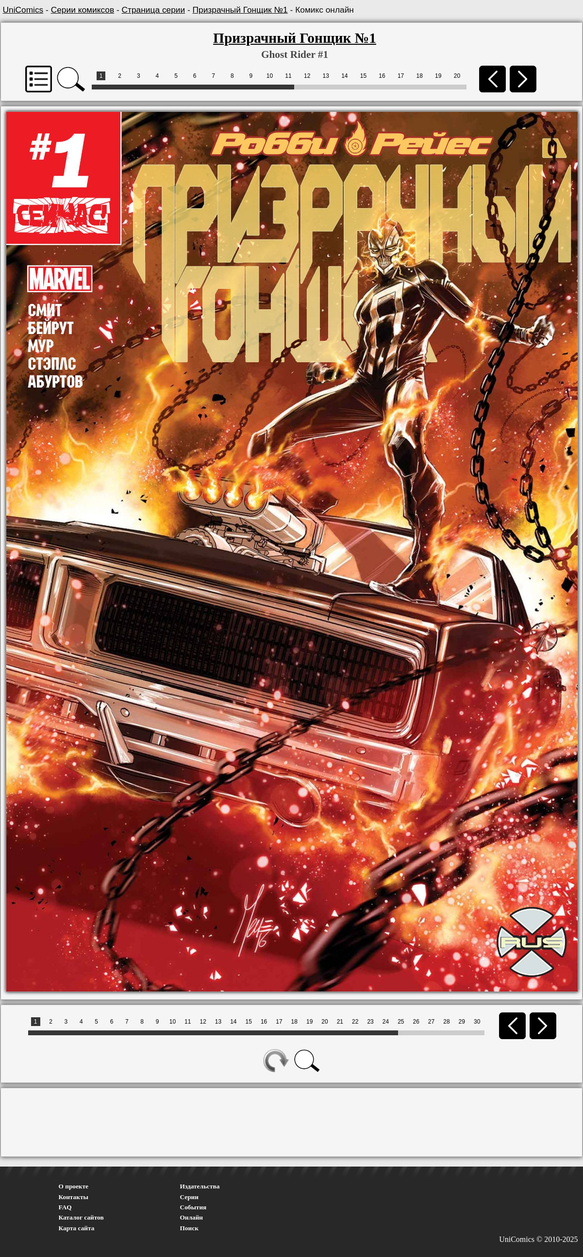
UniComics (23, 10)
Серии (189, 1197)
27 (431, 1021)
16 (382, 75)
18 (419, 75)
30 (477, 1021)
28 (446, 1021)
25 (401, 1021)
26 (416, 1021)
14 (344, 75)
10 (270, 75)
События (193, 1207)
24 (386, 1021)
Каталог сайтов (81, 1217)
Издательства (200, 1186)
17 (401, 75)
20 (457, 75)
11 (288, 75)
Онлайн (191, 1217)
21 (340, 1021)
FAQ (65, 1207)
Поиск (189, 1228)
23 (370, 1021)
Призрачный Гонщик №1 (240, 10)
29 (462, 1021)
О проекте (74, 1186)
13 (326, 75)
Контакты (73, 1197)
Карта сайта (77, 1228)
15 (363, 75)
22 (355, 1021)
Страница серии (153, 10)
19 (438, 75)
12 (307, 75)
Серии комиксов (82, 10)
